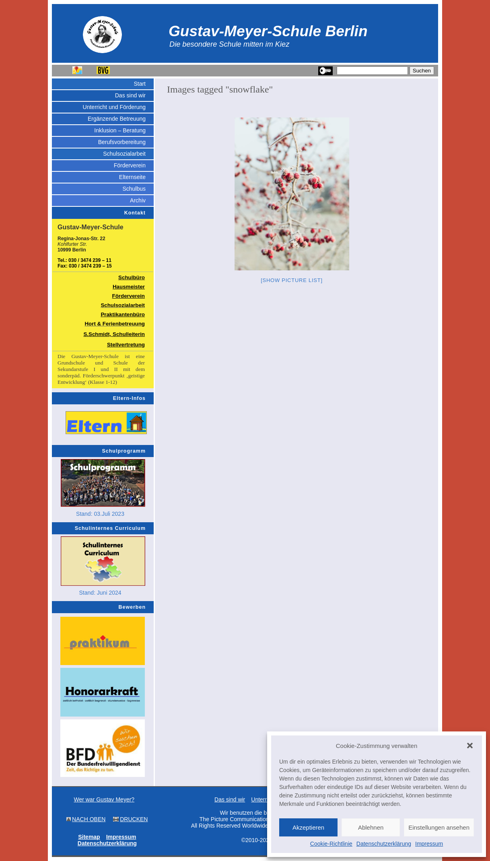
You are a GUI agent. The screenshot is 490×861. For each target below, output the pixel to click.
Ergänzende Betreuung (117, 118)
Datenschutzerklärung (383, 843)
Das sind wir (130, 95)
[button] (470, 746)
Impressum (429, 843)
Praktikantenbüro (123, 314)
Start (140, 83)
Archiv (138, 200)
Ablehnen (370, 827)
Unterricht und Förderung (114, 107)
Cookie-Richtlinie (331, 843)
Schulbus (134, 188)
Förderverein (130, 165)
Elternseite (132, 177)
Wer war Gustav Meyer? (104, 799)
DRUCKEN (134, 819)
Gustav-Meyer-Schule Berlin (268, 31)
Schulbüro (131, 277)
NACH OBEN (88, 819)
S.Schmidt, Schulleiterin (114, 334)
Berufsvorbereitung (122, 142)
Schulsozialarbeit (124, 153)
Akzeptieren (308, 827)
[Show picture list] (292, 280)
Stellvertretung (126, 345)
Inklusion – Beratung (120, 130)
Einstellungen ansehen (438, 827)
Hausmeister (129, 287)
